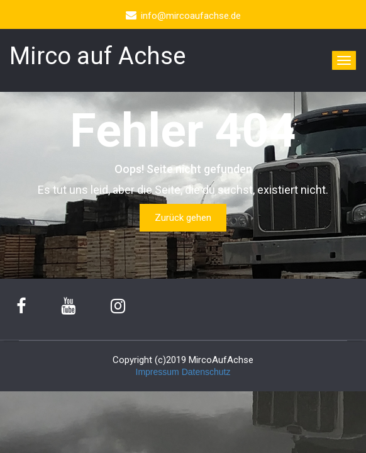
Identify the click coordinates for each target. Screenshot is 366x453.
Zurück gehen (183, 217)
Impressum (157, 372)
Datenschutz (206, 372)
